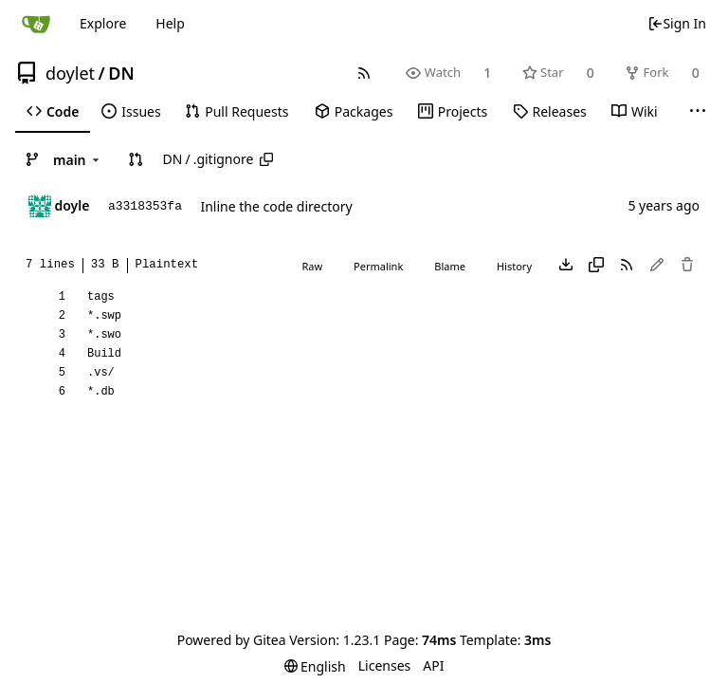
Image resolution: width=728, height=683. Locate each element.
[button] (135, 159)
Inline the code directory (276, 206)
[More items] (697, 112)
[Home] (36, 24)
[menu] (315, 666)
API (433, 665)
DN (121, 73)
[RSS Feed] (364, 72)
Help (170, 23)
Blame (449, 266)
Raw (311, 266)
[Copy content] (596, 265)
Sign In (676, 23)
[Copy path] (266, 159)
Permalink (378, 266)
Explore (103, 23)
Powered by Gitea (231, 640)
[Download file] (566, 265)
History (514, 266)
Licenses (384, 665)
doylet (70, 73)
